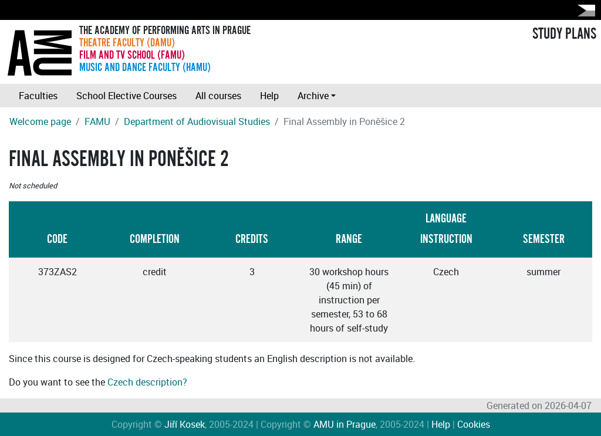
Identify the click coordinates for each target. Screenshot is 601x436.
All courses (218, 95)
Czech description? (147, 382)
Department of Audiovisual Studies (197, 121)
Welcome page (40, 121)
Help (269, 95)
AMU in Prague (344, 424)
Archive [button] (313, 95)
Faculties (38, 95)
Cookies (473, 424)
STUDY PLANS (564, 34)
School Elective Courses (126, 95)
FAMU (97, 121)
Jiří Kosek (184, 424)
